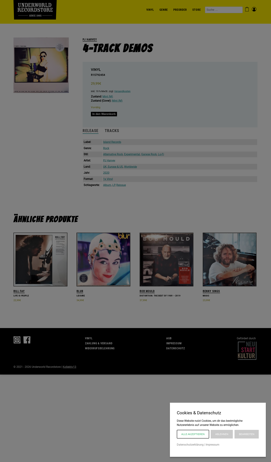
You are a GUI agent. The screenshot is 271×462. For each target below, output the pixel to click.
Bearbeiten (246, 434)
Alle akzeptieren (193, 434)
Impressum (212, 444)
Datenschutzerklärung (190, 444)
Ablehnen (221, 434)
